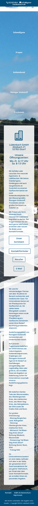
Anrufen (19, 259)
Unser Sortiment (19, 240)
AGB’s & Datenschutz (22, 493)
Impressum (18, 495)
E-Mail (19, 268)
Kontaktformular (19, 251)
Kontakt (8, 493)
